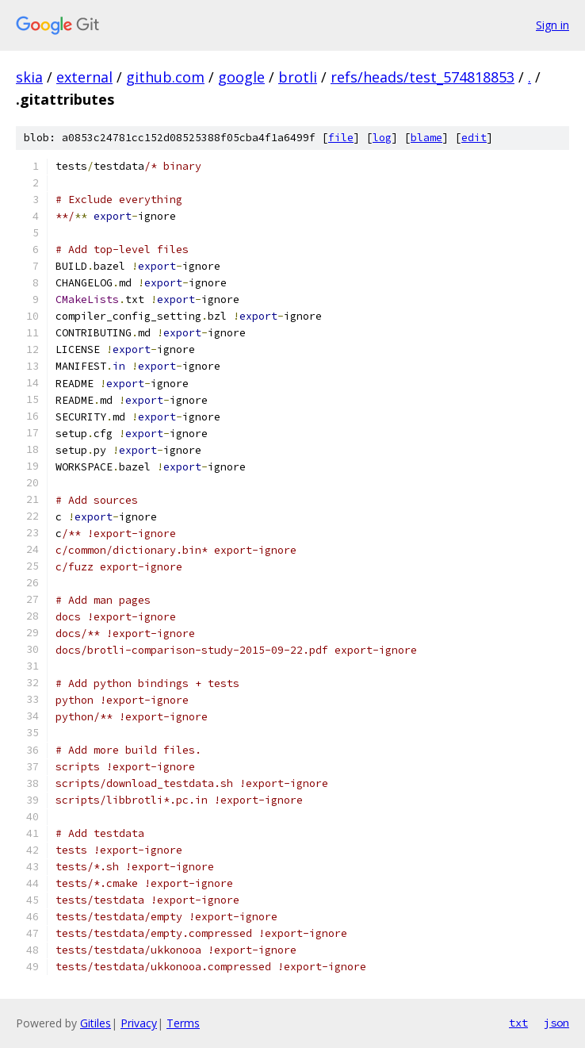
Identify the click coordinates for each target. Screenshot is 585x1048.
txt (518, 1022)
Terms (183, 1023)
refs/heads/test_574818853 (422, 76)
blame (426, 137)
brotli (297, 76)
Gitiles (95, 1023)
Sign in (552, 25)
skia (29, 76)
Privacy (138, 1023)
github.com (165, 76)
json (556, 1022)
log (382, 137)
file (341, 137)
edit (474, 137)
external (84, 76)
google (241, 76)
